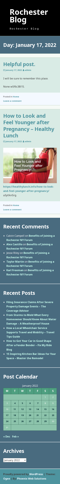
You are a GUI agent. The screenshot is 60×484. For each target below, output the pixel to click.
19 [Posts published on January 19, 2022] (22, 415)
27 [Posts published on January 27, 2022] (30, 421)
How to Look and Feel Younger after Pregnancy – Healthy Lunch (28, 125)
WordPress (36, 474)
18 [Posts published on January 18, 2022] (15, 415)
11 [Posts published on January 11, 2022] (15, 409)
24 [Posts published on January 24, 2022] (7, 421)
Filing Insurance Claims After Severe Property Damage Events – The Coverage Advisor (29, 306)
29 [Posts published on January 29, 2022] (45, 421)
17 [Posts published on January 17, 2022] (7, 415)
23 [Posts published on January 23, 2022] (53, 415)
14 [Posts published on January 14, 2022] (37, 409)
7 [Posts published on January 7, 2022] (37, 403)
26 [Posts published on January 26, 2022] (22, 421)
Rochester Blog (29, 16)
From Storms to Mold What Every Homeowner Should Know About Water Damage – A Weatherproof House (31, 319)
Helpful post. (19, 64)
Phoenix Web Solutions (31, 478)
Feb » (15, 436)
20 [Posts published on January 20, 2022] (30, 415)
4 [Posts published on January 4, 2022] (14, 403)
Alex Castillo (14, 244)
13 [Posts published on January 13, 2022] (30, 409)
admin (28, 70)
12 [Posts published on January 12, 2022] (22, 409)
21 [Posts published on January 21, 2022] (37, 415)
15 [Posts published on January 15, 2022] (45, 409)
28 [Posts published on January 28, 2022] (37, 421)
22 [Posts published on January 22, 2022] (45, 415)
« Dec (6, 436)
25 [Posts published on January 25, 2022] (15, 421)
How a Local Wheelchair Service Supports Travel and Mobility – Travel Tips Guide (30, 332)
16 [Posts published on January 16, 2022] (53, 409)
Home (16, 96)
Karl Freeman (15, 270)
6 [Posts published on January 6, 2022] (30, 403)
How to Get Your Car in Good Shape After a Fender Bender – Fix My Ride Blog (29, 345)
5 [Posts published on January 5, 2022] (22, 403)
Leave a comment (12, 100)
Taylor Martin (15, 261)
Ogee (6, 478)
